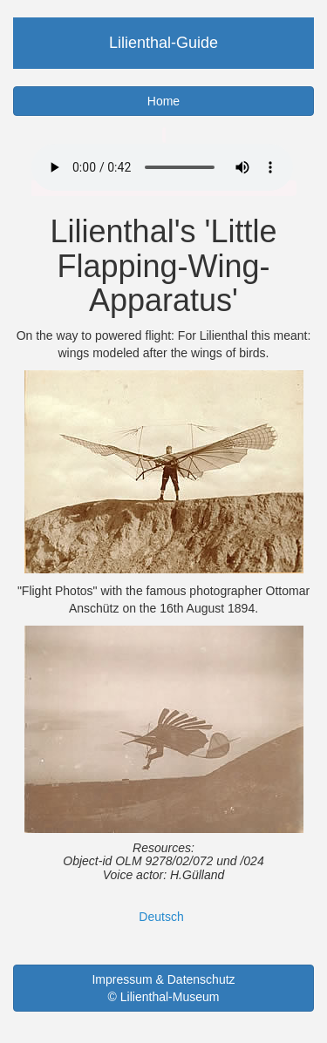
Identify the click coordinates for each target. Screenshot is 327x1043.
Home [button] (163, 101)
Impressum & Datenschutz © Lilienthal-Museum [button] (163, 988)
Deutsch (161, 917)
